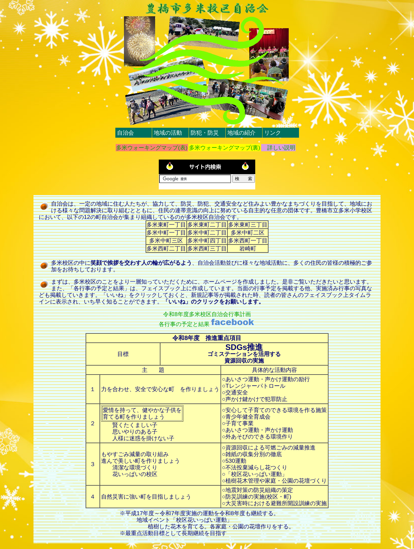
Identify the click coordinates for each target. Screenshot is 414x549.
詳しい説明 (278, 147)
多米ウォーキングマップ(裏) (225, 147)
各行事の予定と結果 (207, 324)
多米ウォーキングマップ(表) (152, 147)
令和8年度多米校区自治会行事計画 (207, 314)
